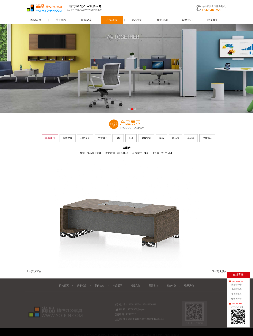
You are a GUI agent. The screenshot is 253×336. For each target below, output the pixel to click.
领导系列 (50, 138)
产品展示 (111, 20)
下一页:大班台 (219, 271)
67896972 (131, 316)
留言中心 (187, 20)
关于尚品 (61, 20)
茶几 (131, 138)
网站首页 (35, 20)
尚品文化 (137, 20)
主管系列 (103, 138)
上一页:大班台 (33, 271)
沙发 (118, 138)
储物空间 (146, 138)
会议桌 (190, 138)
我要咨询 (162, 20)
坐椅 (161, 138)
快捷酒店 (207, 138)
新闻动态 (86, 20)
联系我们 (212, 20)
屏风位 (175, 138)
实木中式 (67, 138)
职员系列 (85, 138)
